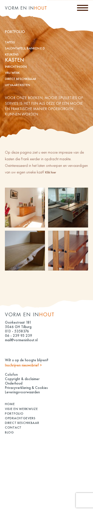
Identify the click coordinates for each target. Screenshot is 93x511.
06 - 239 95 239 (18, 335)
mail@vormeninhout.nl (21, 340)
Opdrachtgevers (20, 418)
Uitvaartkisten (17, 85)
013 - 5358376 (17, 331)
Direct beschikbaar (20, 79)
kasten (14, 59)
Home (10, 404)
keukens (12, 54)
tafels (10, 42)
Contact (13, 427)
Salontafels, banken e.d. (25, 48)
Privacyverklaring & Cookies (26, 388)
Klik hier (50, 172)
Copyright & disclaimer (22, 379)
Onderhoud (13, 383)
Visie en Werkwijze (21, 409)
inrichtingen (16, 66)
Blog (9, 432)
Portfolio (14, 413)
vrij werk (12, 72)
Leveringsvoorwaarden (22, 392)
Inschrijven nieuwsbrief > (23, 365)
